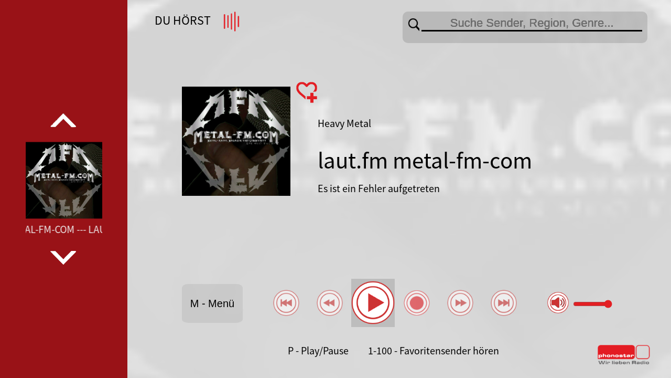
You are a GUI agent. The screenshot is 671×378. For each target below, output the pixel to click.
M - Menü (212, 303)
